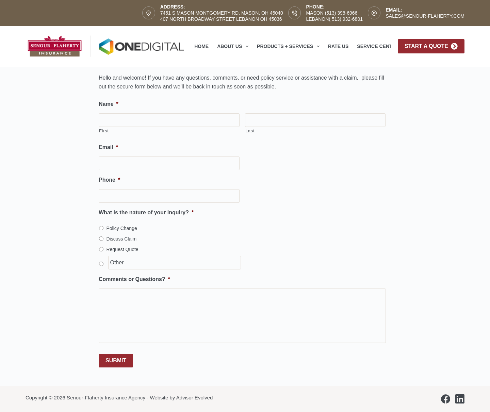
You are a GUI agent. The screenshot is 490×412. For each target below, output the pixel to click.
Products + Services (289, 46)
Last (250, 130)
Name (108, 104)
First (104, 130)
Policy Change (121, 228)
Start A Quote (431, 46)
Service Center (378, 46)
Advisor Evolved (194, 397)
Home (201, 46)
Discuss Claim (121, 239)
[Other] (174, 262)
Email (108, 147)
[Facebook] (445, 398)
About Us (234, 46)
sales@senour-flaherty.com (425, 16)
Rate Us (338, 46)
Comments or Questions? (134, 279)
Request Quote (122, 249)
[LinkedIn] (459, 398)
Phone (109, 180)
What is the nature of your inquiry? (146, 212)
